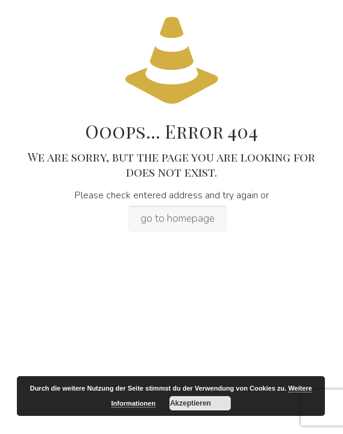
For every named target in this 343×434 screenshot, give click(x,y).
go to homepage (177, 218)
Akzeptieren (190, 403)
